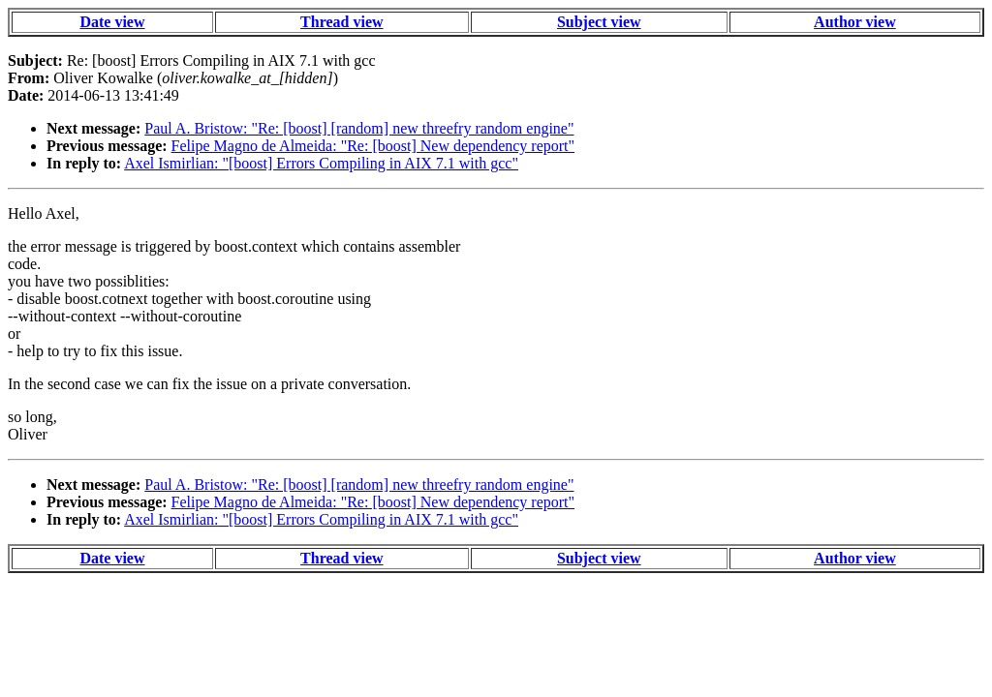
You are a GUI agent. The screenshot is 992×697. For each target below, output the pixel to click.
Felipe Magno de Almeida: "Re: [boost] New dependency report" (373, 145)
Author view (855, 22)
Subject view (599, 22)
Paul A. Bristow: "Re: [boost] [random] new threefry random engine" (359, 128)
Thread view (341, 22)
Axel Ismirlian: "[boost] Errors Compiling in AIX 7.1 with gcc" (321, 163)
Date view (111, 22)
